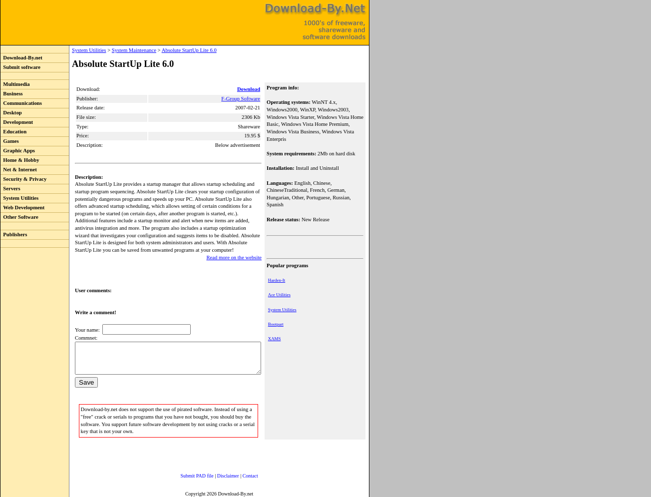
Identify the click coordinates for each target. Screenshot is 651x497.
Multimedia (15, 84)
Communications (21, 103)
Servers (10, 188)
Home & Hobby (19, 160)
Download (249, 89)
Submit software (20, 67)
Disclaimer (218, 474)
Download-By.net (21, 57)
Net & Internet (18, 169)
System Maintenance (113, 50)
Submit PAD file (187, 474)
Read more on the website (235, 250)
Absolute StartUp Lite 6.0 (168, 50)
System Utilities (19, 198)
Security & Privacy (23, 179)
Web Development (22, 207)
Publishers (13, 234)
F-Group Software (241, 98)
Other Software (19, 217)
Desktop (11, 112)
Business (11, 93)
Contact (240, 474)
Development (16, 122)
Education (13, 131)
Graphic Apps (17, 150)
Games (9, 141)
